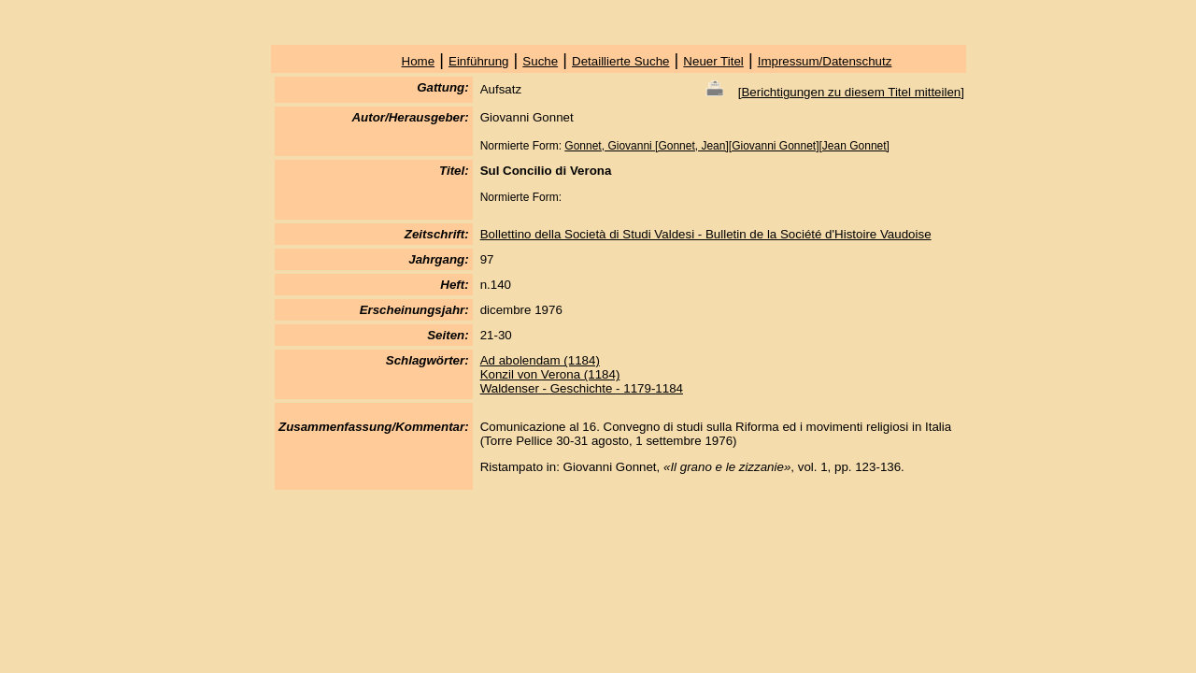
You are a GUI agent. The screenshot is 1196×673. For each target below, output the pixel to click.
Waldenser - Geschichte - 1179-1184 (581, 388)
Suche (540, 61)
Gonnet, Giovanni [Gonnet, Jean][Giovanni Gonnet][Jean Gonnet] (727, 145)
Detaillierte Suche (620, 61)
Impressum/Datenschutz (825, 61)
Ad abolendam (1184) (540, 360)
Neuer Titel (713, 61)
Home (418, 61)
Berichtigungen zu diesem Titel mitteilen (851, 92)
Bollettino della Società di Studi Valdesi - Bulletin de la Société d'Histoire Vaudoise (706, 234)
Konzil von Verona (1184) (550, 374)
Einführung (478, 61)
